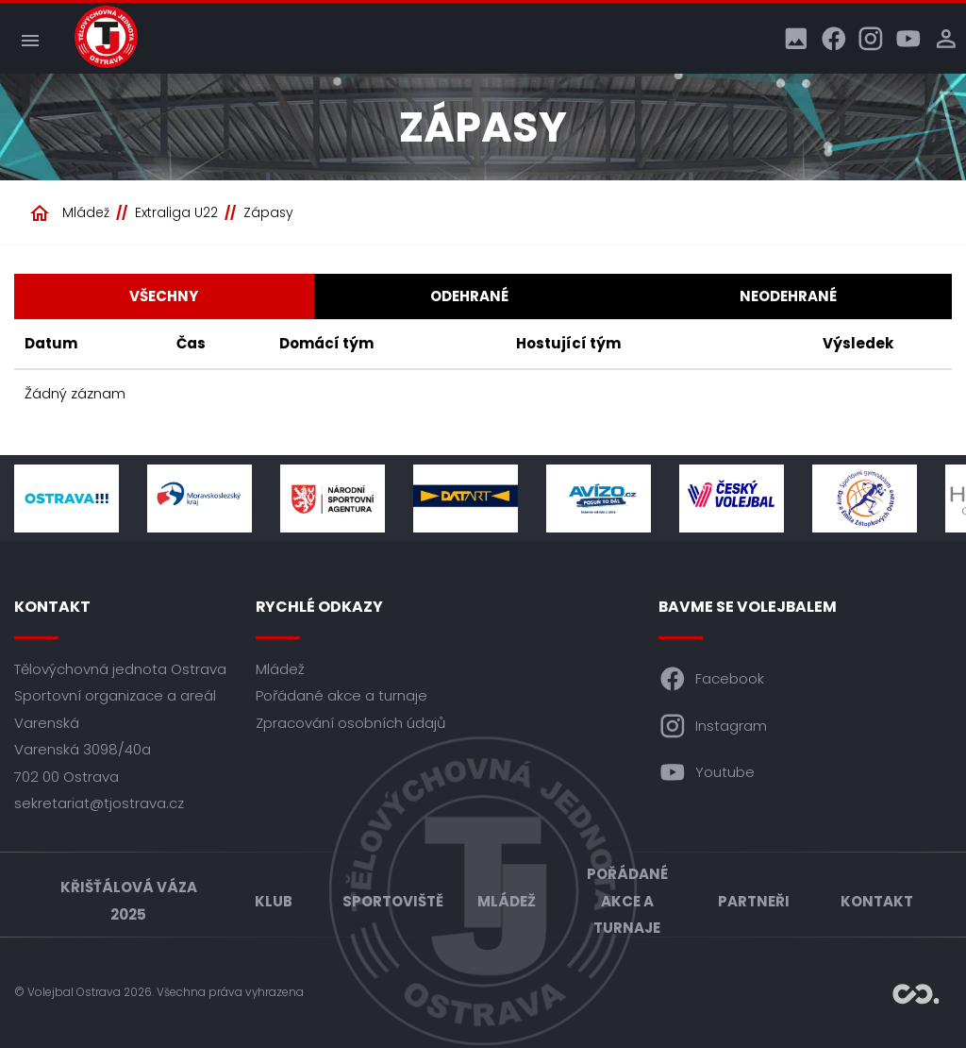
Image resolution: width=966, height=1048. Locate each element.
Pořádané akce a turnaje (341, 695)
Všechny (163, 296)
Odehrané (469, 296)
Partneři (754, 901)
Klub (273, 901)
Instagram (713, 726)
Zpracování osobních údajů (351, 723)
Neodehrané (788, 296)
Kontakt (877, 901)
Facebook (711, 679)
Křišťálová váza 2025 (128, 900)
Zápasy (268, 212)
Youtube (707, 772)
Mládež (85, 212)
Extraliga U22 (176, 212)
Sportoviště (392, 901)
